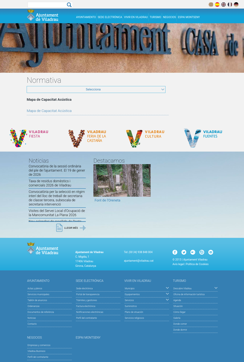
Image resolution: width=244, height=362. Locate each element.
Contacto (32, 324)
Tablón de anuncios (37, 300)
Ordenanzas (34, 306)
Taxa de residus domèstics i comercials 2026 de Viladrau (50, 183)
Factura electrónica (85, 306)
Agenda (177, 300)
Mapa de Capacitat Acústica (49, 111)
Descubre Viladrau (195, 288)
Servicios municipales (38, 294)
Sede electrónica (110, 17)
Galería (176, 318)
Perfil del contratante (86, 318)
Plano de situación (134, 312)
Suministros (131, 306)
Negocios (169, 17)
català (211, 4)
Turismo (155, 17)
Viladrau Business (36, 351)
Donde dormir (180, 329)
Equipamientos (147, 294)
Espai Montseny (189, 17)
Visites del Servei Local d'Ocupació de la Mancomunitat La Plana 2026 (57, 213)
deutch (236, 4)
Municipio (147, 288)
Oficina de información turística (189, 294)
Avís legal (178, 264)
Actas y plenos (35, 288)
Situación (178, 306)
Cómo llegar (179, 312)
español (217, 4)
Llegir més (75, 228)
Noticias (32, 318)
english (223, 4)
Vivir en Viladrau (136, 17)
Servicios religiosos (134, 318)
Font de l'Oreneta (107, 200)
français (230, 4)
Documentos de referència (41, 312)
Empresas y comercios (39, 345)
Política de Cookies (197, 264)
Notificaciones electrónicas (89, 312)
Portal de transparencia (88, 294)
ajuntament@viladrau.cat (138, 260)
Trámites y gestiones (86, 300)
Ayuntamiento (86, 17)
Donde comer (180, 324)
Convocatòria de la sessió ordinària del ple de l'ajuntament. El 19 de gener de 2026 (57, 170)
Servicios (147, 300)
